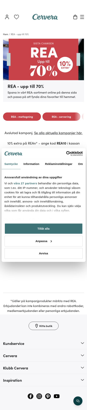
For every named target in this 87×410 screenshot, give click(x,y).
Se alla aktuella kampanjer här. (58, 132)
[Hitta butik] (43, 326)
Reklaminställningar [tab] (58, 163)
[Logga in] (7, 17)
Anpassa (43, 240)
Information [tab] (31, 163)
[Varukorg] (75, 17)
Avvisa (43, 253)
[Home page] (45, 18)
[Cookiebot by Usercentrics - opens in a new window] (66, 153)
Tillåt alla (44, 228)
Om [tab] (80, 163)
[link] (16, 17)
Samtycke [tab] (11, 163)
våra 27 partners (25, 183)
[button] (43, 343)
